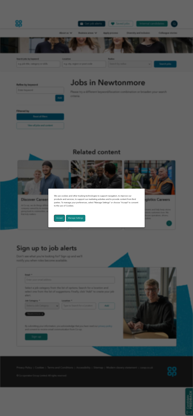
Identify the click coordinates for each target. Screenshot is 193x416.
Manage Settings (75, 218)
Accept (59, 218)
